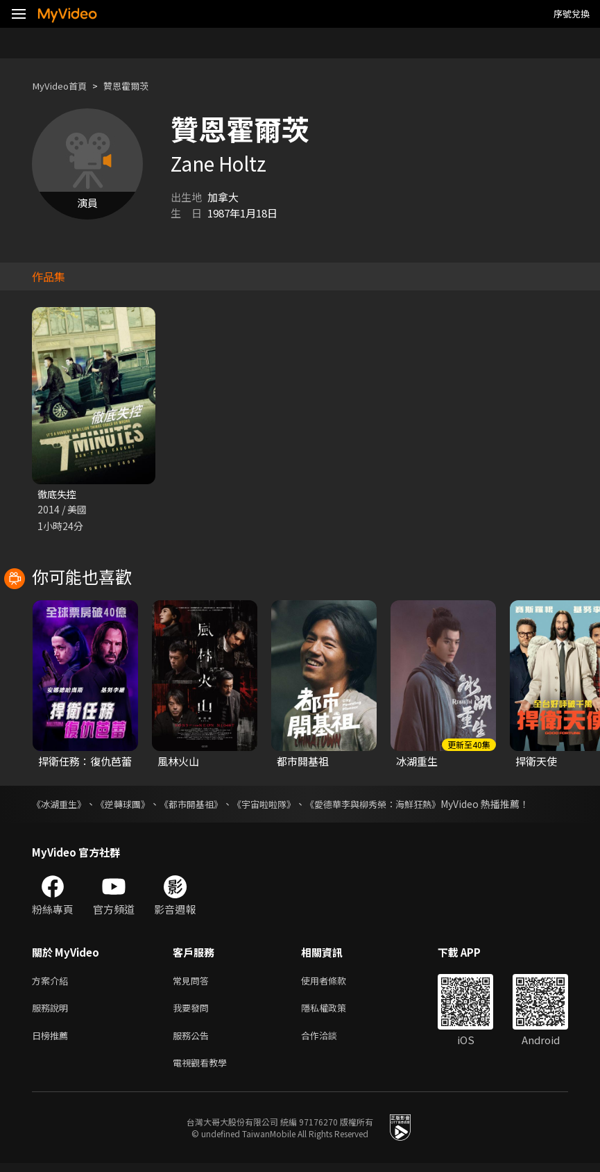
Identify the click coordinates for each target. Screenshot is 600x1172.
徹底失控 (58, 494)
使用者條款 (335, 982)
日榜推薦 (53, 1041)
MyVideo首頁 (63, 86)
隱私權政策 (335, 1012)
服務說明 (53, 1012)
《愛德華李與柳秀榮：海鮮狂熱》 (396, 805)
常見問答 (193, 982)
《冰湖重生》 (61, 805)
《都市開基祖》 (202, 805)
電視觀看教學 (204, 1070)
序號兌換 (572, 13)
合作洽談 (330, 1041)
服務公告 (193, 1041)
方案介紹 (53, 982)
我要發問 (193, 1012)
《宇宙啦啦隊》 (280, 805)
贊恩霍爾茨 (138, 86)
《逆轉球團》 (129, 805)
